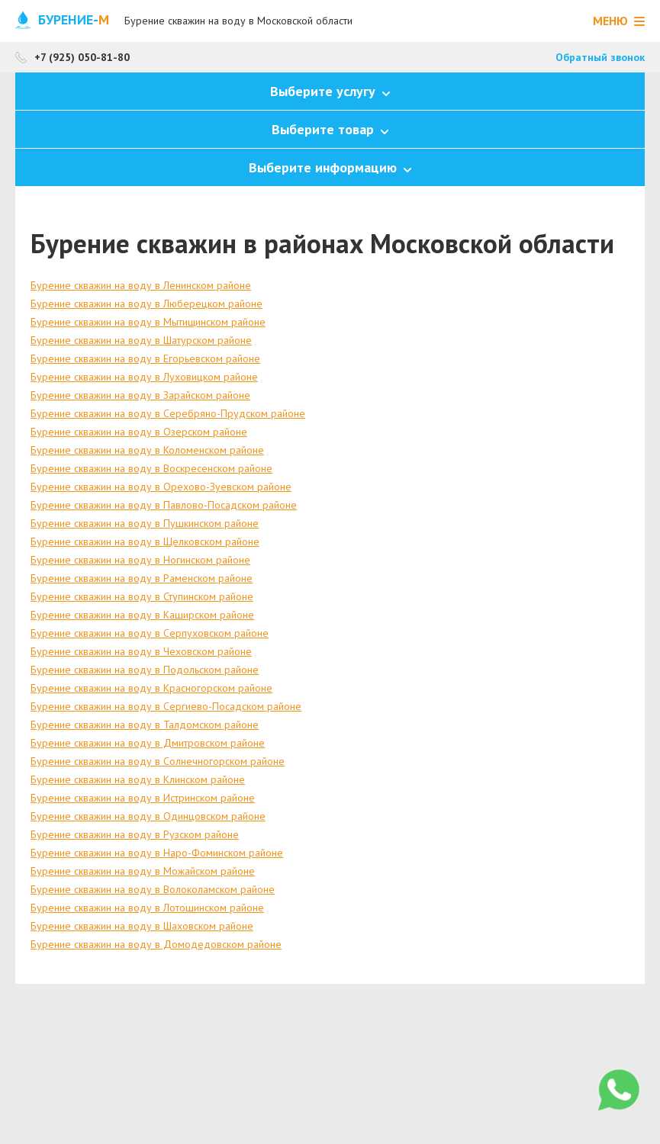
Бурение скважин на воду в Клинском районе (138, 779)
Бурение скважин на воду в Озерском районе (139, 432)
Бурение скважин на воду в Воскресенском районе (151, 468)
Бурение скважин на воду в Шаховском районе (142, 926)
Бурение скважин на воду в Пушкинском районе (145, 523)
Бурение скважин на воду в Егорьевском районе (145, 358)
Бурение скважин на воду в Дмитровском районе (148, 743)
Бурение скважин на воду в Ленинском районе (141, 285)
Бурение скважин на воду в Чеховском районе (141, 651)
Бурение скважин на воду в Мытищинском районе (148, 322)
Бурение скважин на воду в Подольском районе (145, 669)
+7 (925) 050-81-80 (82, 57)
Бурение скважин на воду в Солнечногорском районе (158, 761)
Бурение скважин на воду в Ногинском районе (140, 560)
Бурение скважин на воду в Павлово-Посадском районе (164, 505)
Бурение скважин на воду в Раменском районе (142, 578)
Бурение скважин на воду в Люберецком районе (146, 303)
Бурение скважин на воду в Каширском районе (142, 615)
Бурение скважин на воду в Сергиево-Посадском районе (166, 706)
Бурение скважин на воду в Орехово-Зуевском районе (161, 486)
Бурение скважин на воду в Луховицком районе (144, 377)
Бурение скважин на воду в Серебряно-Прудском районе (168, 413)
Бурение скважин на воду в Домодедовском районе (156, 944)
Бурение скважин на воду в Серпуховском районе (150, 633)
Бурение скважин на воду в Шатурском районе (141, 340)
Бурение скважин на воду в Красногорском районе (151, 688)
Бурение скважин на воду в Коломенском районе (147, 450)
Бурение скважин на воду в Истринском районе (143, 798)
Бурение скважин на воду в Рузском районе (135, 834)
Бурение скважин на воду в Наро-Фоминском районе (157, 853)
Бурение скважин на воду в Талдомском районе (145, 724)
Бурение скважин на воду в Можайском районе (143, 871)
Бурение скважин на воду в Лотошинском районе (147, 907)
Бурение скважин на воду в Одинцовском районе (148, 816)
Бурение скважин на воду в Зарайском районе (140, 395)
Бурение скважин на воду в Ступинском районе (142, 596)
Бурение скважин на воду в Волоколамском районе (153, 889)
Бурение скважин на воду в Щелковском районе (145, 541)
